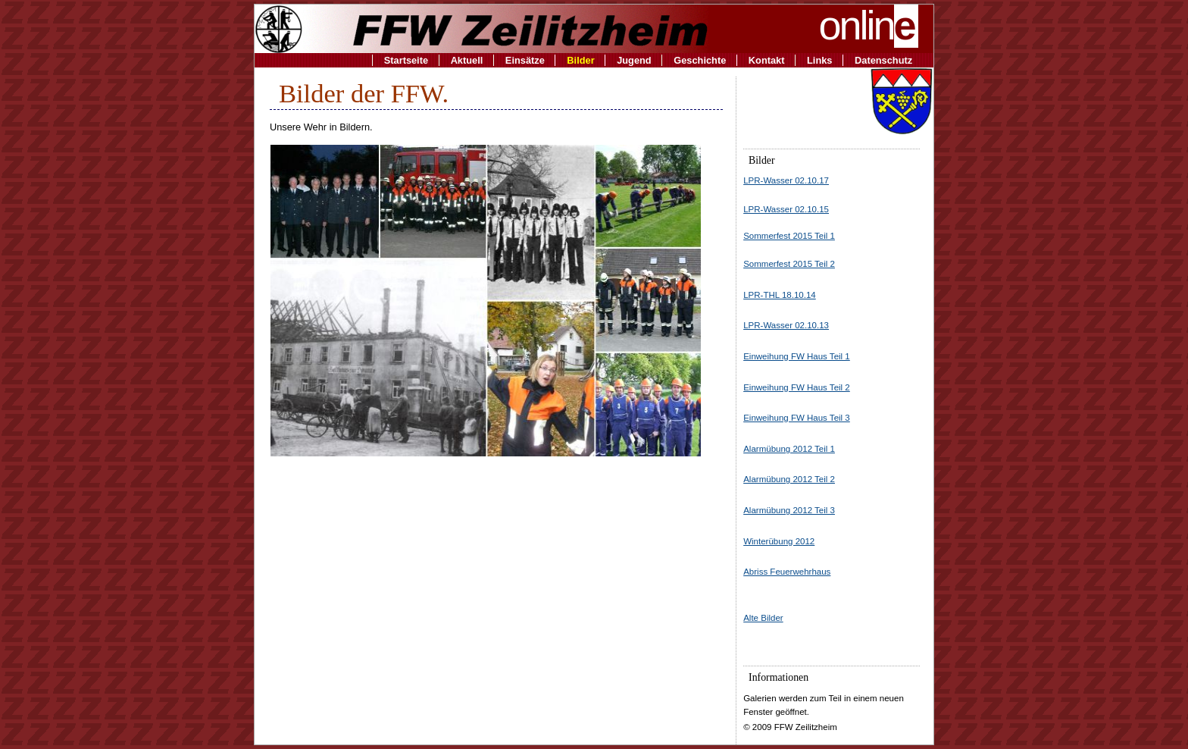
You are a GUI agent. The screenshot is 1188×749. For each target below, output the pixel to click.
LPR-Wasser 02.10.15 (786, 209)
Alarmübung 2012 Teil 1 (789, 448)
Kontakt (767, 60)
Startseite (406, 60)
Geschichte (700, 60)
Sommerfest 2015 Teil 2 (789, 263)
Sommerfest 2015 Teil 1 (789, 235)
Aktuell (467, 60)
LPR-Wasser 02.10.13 (786, 325)
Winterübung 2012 (778, 541)
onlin (869, 25)
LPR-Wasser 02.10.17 (786, 180)
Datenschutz (883, 60)
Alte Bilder (763, 617)
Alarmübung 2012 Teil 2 (789, 479)
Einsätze (525, 60)
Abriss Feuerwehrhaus (786, 571)
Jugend (634, 60)
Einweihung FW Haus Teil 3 (796, 417)
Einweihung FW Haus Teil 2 (796, 387)
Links (819, 60)
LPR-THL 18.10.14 (779, 294)
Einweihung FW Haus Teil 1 (796, 356)
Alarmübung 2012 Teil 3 (789, 510)
